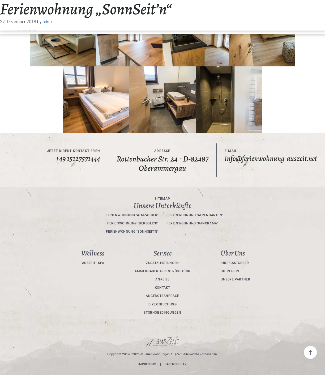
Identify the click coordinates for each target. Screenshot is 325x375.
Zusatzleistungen (162, 263)
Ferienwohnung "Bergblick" (133, 223)
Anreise (162, 279)
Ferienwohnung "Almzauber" (132, 215)
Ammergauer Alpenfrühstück (162, 271)
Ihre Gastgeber (235, 263)
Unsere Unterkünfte (162, 205)
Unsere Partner (235, 279)
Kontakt (162, 287)
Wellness (92, 253)
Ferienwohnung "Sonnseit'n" (132, 231)
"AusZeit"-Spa (92, 263)
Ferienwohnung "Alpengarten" (194, 215)
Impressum (146, 364)
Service (162, 253)
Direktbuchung (162, 304)
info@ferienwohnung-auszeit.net (257, 163)
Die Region (230, 271)
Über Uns (233, 253)
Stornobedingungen (162, 312)
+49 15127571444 (76, 159)
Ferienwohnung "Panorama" (192, 223)
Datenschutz (176, 364)
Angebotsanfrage (162, 296)
